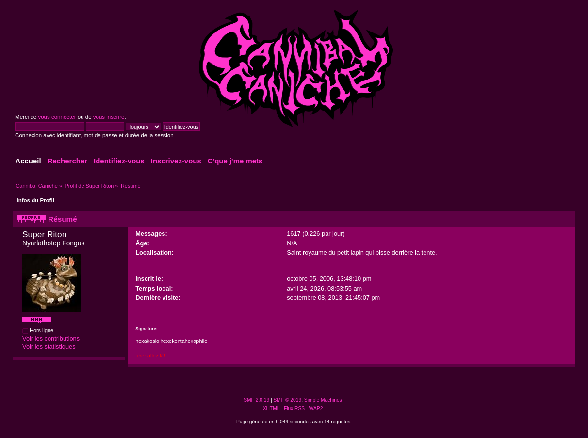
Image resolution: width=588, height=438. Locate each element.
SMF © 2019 (288, 400)
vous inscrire (109, 117)
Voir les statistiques (49, 346)
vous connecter (57, 117)
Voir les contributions (51, 338)
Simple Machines (323, 400)
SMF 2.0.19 (256, 400)
